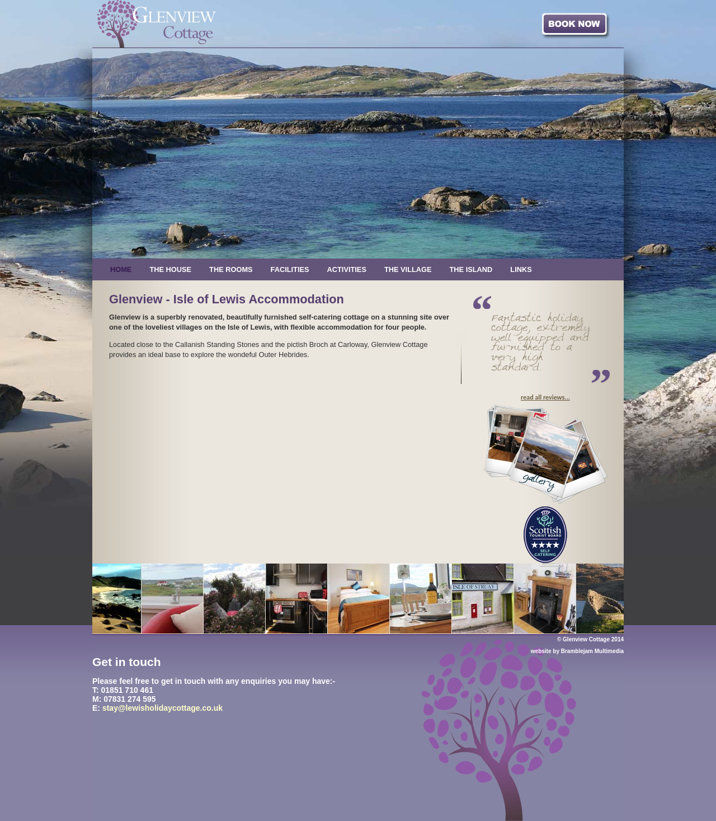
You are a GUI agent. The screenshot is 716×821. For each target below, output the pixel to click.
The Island (471, 269)
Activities (346, 269)
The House (170, 269)
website (541, 651)
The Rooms (231, 269)
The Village (408, 269)
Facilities (290, 269)
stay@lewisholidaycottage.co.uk (162, 707)
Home (120, 269)
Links (520, 269)
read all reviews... (545, 397)
